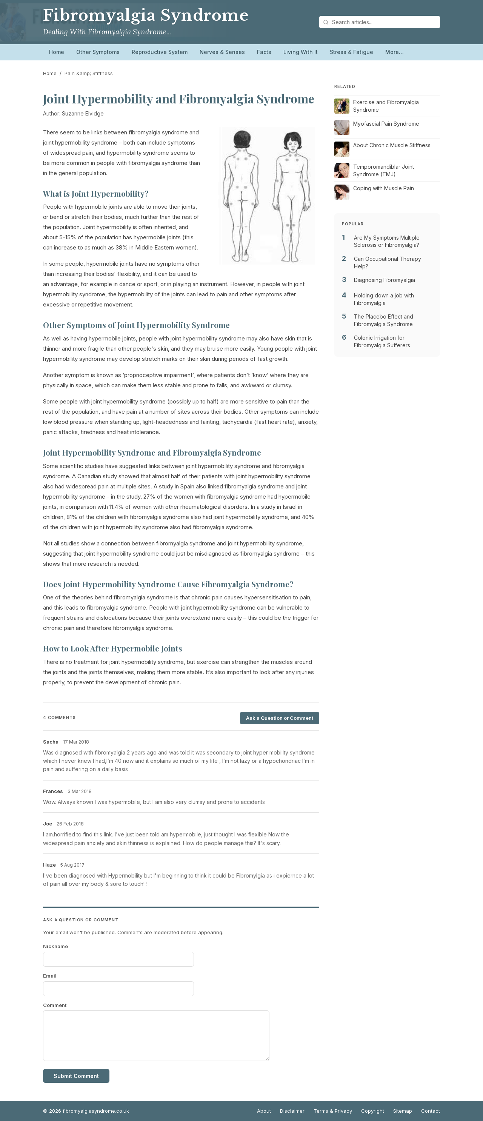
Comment (54, 1005)
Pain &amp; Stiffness (89, 73)
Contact (430, 1111)
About (264, 1111)
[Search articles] (379, 22)
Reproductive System (160, 52)
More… (394, 52)
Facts (264, 52)
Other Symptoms (98, 52)
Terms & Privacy (333, 1111)
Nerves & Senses (222, 52)
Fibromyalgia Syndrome (146, 15)
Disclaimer (292, 1111)
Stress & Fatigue (351, 52)
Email (50, 976)
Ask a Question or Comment (279, 718)
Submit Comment (76, 1076)
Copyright (372, 1111)
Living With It (300, 52)
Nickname (55, 946)
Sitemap (402, 1111)
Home (56, 52)
